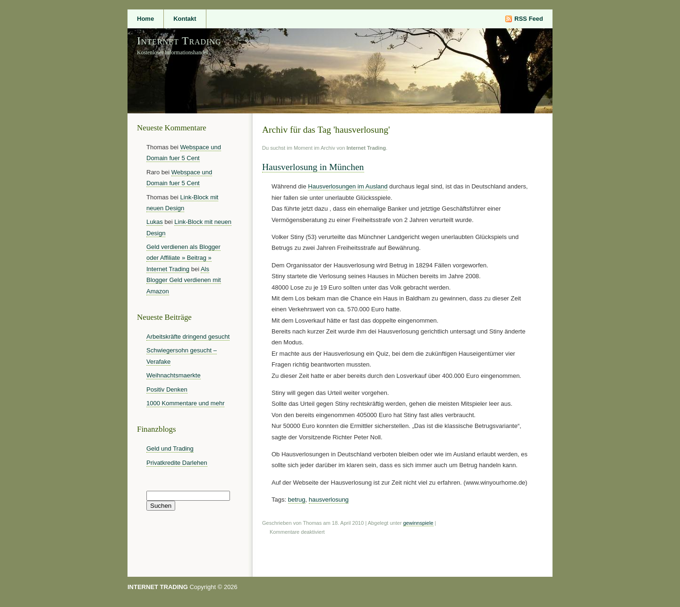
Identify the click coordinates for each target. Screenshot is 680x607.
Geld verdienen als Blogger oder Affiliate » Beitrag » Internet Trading (183, 258)
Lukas (154, 221)
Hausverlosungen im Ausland (347, 186)
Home (145, 18)
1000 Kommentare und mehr (185, 403)
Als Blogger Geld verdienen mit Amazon (183, 280)
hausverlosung (329, 499)
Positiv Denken (166, 389)
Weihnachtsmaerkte (173, 375)
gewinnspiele (418, 523)
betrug (297, 499)
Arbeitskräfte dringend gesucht (188, 336)
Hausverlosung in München (313, 167)
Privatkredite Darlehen (176, 462)
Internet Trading (179, 40)
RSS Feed (528, 18)
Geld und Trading (170, 448)
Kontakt (184, 18)
